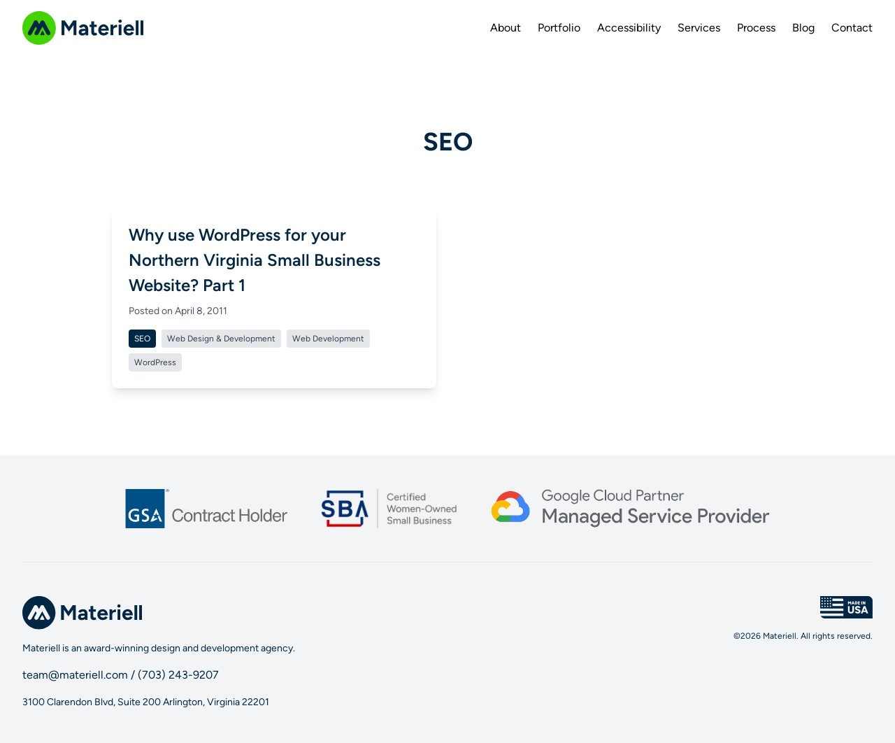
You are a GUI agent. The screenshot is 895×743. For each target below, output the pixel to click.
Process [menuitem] (756, 27)
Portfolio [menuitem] (559, 27)
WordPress (155, 362)
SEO (142, 339)
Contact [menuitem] (852, 27)
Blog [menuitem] (803, 27)
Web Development (328, 339)
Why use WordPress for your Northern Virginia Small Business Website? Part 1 (254, 260)
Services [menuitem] (699, 27)
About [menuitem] (505, 27)
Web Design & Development (221, 339)
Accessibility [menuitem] (629, 27)
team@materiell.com (75, 674)
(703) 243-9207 (178, 674)
